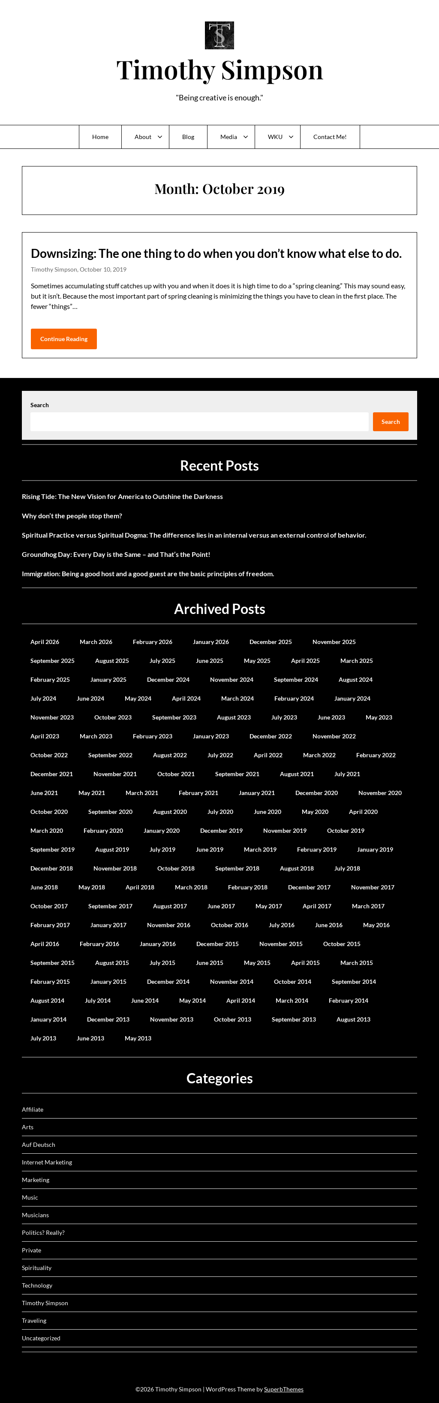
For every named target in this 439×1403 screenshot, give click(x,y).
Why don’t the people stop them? (72, 515)
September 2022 (110, 755)
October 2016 (229, 924)
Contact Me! (330, 136)
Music (30, 1197)
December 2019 (221, 830)
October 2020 (49, 811)
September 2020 (110, 811)
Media (228, 136)
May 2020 (315, 811)
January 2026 (211, 641)
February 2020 (103, 830)
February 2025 (50, 679)
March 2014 (292, 1000)
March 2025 (356, 660)
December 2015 (217, 943)
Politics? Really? (43, 1232)
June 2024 (90, 698)
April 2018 (140, 887)
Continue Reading (63, 338)
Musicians (35, 1215)
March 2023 (96, 736)
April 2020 (363, 811)
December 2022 (271, 736)
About (143, 136)
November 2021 (115, 773)
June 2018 (44, 887)
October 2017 (49, 906)
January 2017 (108, 924)
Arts (27, 1127)
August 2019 (112, 849)
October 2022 (49, 755)
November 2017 (372, 887)
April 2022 (268, 755)
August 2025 (112, 660)
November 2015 (281, 943)
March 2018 (191, 887)
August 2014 (47, 1000)
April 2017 (317, 906)
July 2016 (282, 924)
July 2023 (284, 717)
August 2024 (356, 679)
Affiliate (32, 1109)
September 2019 (52, 849)
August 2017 (170, 906)
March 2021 (142, 792)
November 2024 (231, 679)
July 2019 (162, 849)
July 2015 (162, 962)
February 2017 (50, 924)
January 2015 (108, 981)
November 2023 (52, 717)
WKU (275, 136)
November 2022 (334, 736)
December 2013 (108, 1019)
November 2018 (115, 868)
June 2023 (331, 717)
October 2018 (176, 868)
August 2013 (353, 1019)
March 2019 (260, 849)
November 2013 (171, 1019)
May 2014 (192, 1000)
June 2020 (267, 811)
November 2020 (380, 792)
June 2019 (209, 849)
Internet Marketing (47, 1162)
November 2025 (334, 641)
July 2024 (43, 698)
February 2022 (376, 755)
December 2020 (316, 792)
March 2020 (46, 830)
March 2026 (96, 641)
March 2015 (356, 962)
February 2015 (50, 981)
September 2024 (296, 679)
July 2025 (162, 660)
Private (31, 1250)
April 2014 (240, 1000)
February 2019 (317, 849)
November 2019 (285, 830)
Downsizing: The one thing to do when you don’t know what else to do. (216, 253)
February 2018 (248, 887)
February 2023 (152, 736)
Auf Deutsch (38, 1144)
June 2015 (209, 962)
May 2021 (91, 792)
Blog (188, 136)
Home (100, 136)
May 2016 (376, 924)
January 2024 (352, 698)
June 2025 (209, 660)
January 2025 (108, 679)
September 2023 (174, 717)
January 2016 (158, 943)
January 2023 (211, 736)
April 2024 (186, 698)
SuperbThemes (284, 1389)
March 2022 (319, 755)
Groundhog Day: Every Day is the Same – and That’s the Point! (116, 554)
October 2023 (113, 717)
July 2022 (220, 755)
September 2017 (110, 906)
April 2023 (44, 736)
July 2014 (98, 1000)
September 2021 (237, 773)
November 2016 (168, 924)
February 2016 (99, 943)
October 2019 (345, 830)
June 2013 (90, 1038)
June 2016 (329, 924)
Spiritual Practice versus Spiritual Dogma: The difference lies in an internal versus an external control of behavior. (194, 535)
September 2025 (52, 660)
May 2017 (269, 906)
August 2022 (170, 755)
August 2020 (170, 811)
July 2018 (347, 868)
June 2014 (145, 1000)
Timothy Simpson (219, 68)
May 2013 (138, 1038)
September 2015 (52, 962)
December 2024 (168, 679)
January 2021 (257, 792)
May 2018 (91, 887)
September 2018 (237, 868)
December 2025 (271, 641)
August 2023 (234, 717)
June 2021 (44, 792)
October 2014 (292, 981)
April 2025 (305, 660)
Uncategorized (41, 1338)
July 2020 (220, 811)
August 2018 (297, 868)
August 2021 (297, 773)
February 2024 (294, 698)
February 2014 (348, 1000)
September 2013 (294, 1019)
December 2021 (51, 773)
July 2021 (347, 773)
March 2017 (368, 906)
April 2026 (44, 641)
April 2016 (44, 943)
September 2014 (354, 981)
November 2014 (231, 981)
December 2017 (309, 887)
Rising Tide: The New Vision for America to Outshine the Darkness (122, 496)
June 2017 (221, 906)
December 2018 (51, 868)
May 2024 (138, 698)
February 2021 (198, 792)
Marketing (35, 1179)
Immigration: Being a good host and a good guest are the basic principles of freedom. (148, 573)
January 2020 (162, 830)
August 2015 (112, 962)
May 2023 (379, 717)
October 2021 (176, 773)
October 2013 (232, 1019)
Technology (37, 1285)
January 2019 (375, 849)
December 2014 (168, 981)
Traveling (34, 1320)
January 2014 (48, 1019)
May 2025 (257, 660)
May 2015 (257, 962)
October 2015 (342, 943)
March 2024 (237, 698)
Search (39, 404)
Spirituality (36, 1267)
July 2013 (43, 1038)
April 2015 (305, 962)
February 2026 (152, 641)
